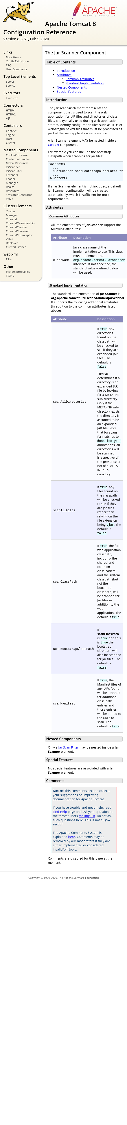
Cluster (10, 143)
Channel (11, 219)
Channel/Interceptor (19, 235)
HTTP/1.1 (12, 110)
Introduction (66, 71)
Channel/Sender (16, 227)
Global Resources (17, 163)
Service (10, 85)
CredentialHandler (18, 159)
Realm (10, 187)
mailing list (87, 819)
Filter (9, 259)
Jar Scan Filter (68, 751)
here (71, 840)
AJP (8, 118)
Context (11, 131)
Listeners (12, 175)
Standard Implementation (85, 83)
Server (10, 81)
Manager (12, 183)
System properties (18, 272)
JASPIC (10, 276)
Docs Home (13, 57)
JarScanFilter (14, 171)
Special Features (69, 91)
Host (9, 139)
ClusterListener (16, 247)
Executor (12, 98)
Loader (10, 179)
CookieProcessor (17, 155)
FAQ (8, 65)
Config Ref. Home (17, 61)
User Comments (16, 69)
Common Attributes (80, 79)
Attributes (64, 75)
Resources (12, 191)
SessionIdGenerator (19, 195)
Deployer (12, 243)
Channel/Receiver (17, 231)
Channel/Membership (20, 223)
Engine (10, 135)
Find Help (60, 815)
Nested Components (72, 87)
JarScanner (13, 167)
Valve (9, 199)
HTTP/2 (11, 114)
